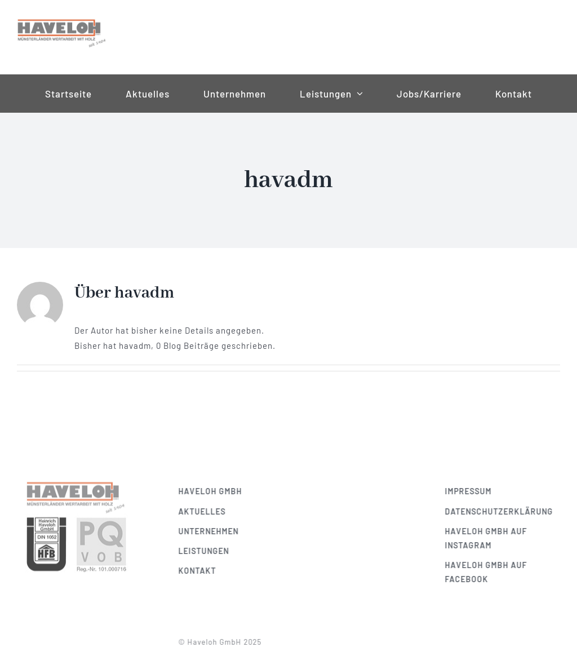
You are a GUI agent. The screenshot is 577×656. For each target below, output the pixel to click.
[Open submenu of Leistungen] (357, 93)
